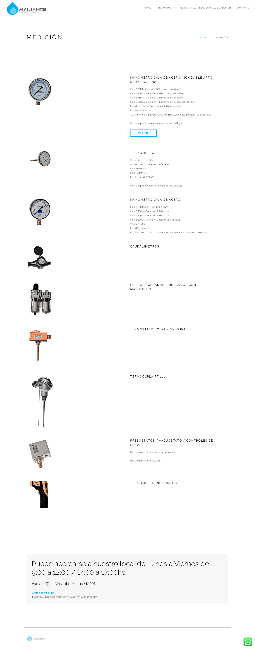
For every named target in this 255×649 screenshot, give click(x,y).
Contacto (243, 8)
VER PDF (143, 133)
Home (147, 8)
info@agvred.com (44, 592)
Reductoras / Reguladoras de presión (205, 8)
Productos (164, 8)
